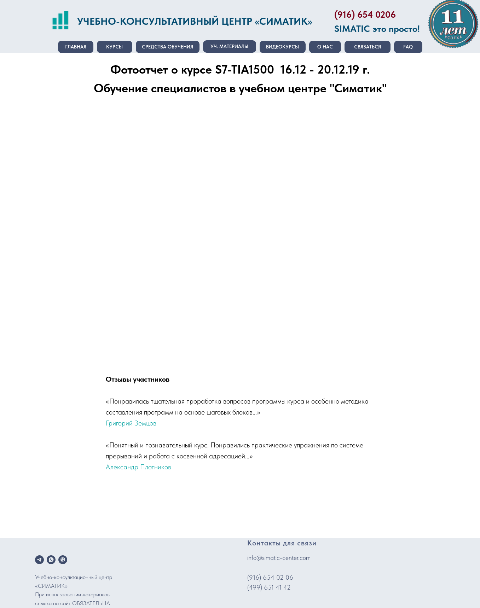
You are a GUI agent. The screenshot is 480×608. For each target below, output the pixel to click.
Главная (75, 47)
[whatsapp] (51, 559)
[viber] (62, 559)
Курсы (114, 47)
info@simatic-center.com (279, 557)
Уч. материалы (229, 46)
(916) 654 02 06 (270, 577)
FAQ (408, 47)
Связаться (367, 47)
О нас (325, 47)
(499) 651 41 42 (269, 587)
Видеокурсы (282, 47)
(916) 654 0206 (365, 14)
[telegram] (39, 559)
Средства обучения (167, 47)
